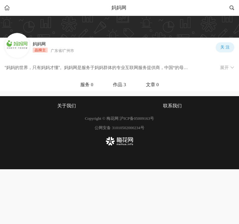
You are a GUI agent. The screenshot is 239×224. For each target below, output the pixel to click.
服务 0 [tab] (86, 84)
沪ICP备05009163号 (137, 118)
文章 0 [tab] (152, 84)
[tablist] (119, 84)
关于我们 (66, 105)
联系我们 (172, 105)
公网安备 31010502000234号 (119, 127)
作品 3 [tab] (119, 84)
